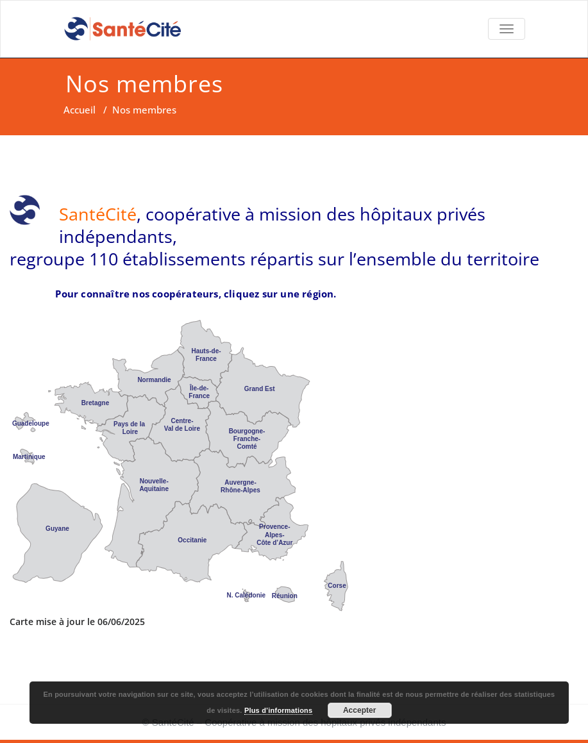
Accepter (359, 710)
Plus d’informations (278, 710)
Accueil (79, 109)
